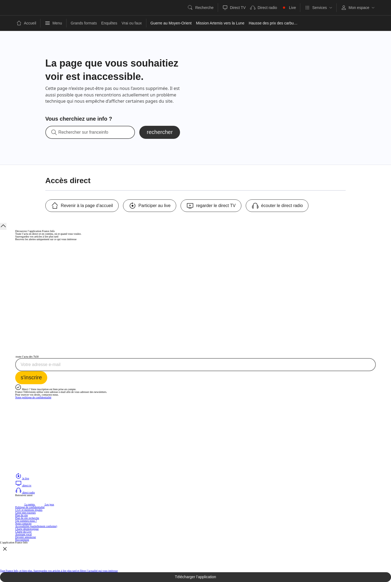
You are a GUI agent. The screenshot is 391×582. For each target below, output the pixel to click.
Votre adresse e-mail (41, 364)
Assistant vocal (23, 534)
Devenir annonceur (25, 537)
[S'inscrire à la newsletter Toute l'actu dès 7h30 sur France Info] (31, 377)
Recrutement (22, 539)
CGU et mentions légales (28, 509)
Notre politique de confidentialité (33, 397)
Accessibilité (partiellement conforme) (36, 526)
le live (22, 478)
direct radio (25, 492)
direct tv (23, 485)
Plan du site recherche (27, 518)
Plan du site (21, 515)
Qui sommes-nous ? (26, 520)
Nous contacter (23, 523)
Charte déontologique (27, 528)
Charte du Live (23, 531)
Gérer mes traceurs (25, 512)
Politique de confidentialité (30, 507)
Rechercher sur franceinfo (83, 132)
